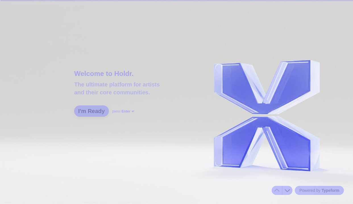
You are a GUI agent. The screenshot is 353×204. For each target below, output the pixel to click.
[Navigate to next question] (287, 190)
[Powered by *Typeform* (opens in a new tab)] (319, 190)
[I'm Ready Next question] (91, 111)
